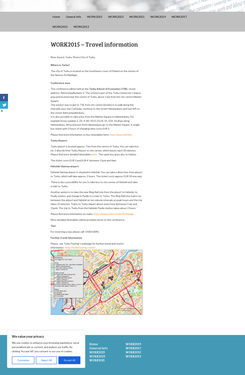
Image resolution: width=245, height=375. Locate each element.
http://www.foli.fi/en (121, 134)
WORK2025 (94, 16)
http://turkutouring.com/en (80, 247)
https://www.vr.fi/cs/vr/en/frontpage (113, 213)
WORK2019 (158, 16)
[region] (46, 349)
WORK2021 (137, 16)
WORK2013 (81, 26)
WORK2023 (115, 16)
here (94, 154)
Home (56, 16)
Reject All (46, 360)
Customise (23, 360)
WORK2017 (179, 16)
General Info (73, 16)
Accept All (69, 360)
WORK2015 (60, 26)
